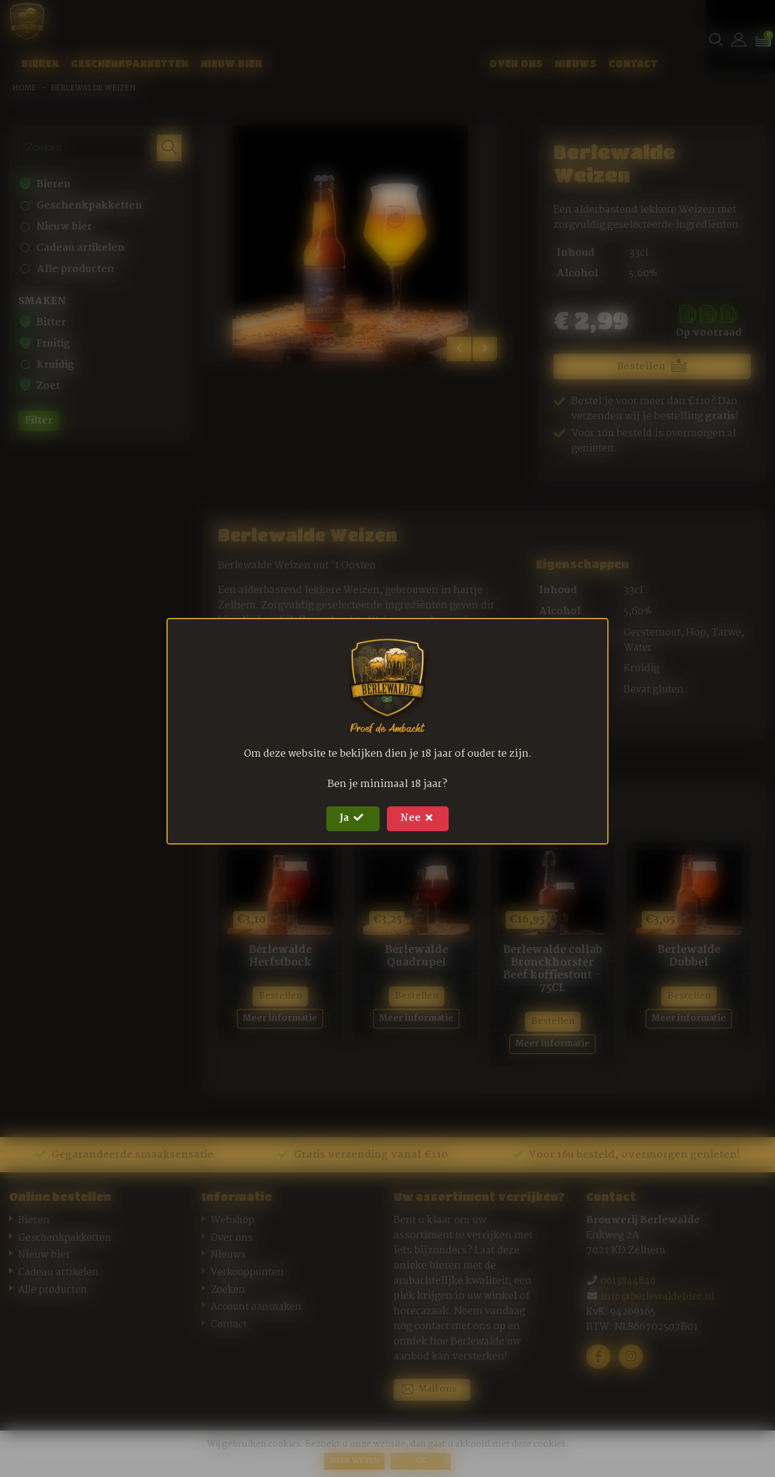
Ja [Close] (351, 816)
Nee (420, 816)
